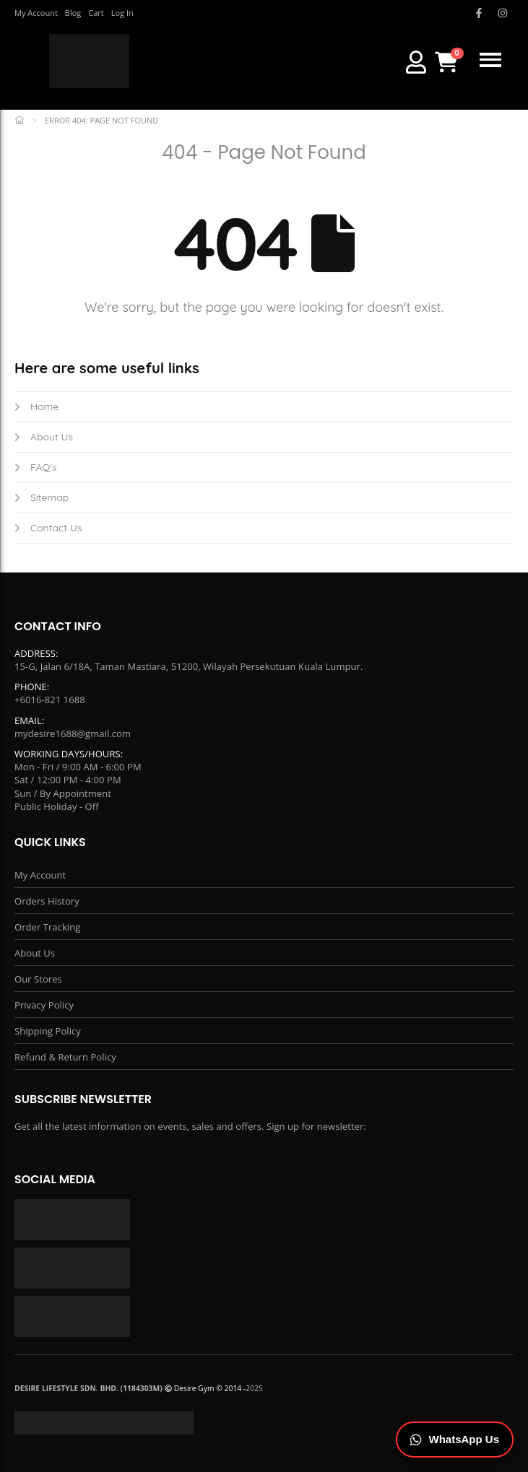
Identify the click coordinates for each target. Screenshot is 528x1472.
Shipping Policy (47, 1030)
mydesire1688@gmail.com (72, 733)
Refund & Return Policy (65, 1056)
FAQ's (35, 467)
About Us (43, 436)
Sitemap (41, 497)
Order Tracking (47, 926)
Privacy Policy (44, 1004)
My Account (40, 874)
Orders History (46, 900)
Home (36, 406)
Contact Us (48, 527)
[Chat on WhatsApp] (455, 1439)
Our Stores (38, 978)
